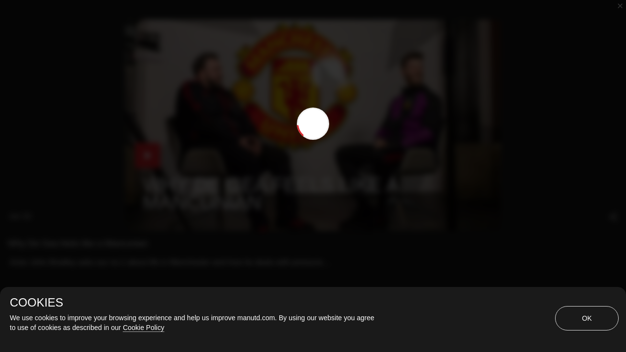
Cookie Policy (143, 327)
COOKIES (36, 302)
